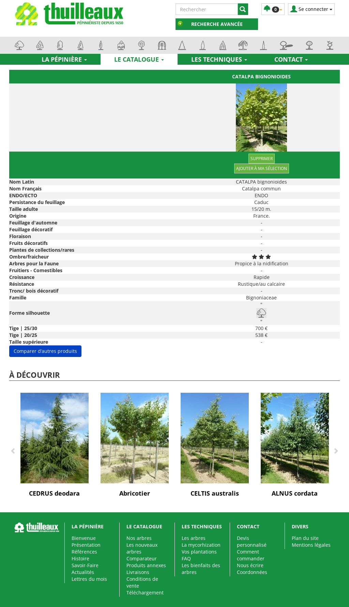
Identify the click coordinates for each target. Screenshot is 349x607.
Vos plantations (199, 551)
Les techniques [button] (219, 59)
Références (84, 551)
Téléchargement (145, 592)
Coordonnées (252, 572)
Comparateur (141, 558)
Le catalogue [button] (139, 59)
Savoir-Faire (85, 565)
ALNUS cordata (295, 493)
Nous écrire (250, 565)
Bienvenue (84, 538)
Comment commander (250, 555)
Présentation (86, 545)
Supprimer (262, 158)
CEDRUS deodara (54, 493)
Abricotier (134, 493)
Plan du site (305, 538)
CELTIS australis (215, 493)
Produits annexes (146, 565)
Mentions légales (311, 545)
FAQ (186, 558)
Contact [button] (291, 59)
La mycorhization (201, 545)
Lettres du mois (89, 579)
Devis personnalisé (252, 541)
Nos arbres (139, 538)
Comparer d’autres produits (45, 351)
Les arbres (194, 538)
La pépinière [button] (64, 59)
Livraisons (137, 572)
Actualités (83, 572)
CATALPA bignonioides (261, 76)
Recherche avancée (217, 24)
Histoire (80, 558)
